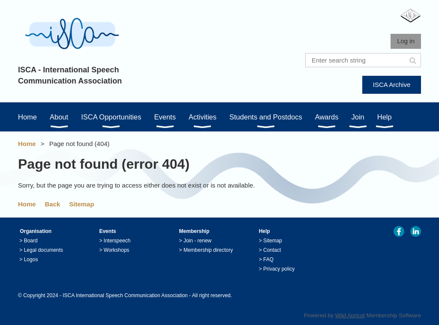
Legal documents (43, 250)
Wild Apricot (350, 315)
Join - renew (197, 241)
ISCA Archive (392, 84)
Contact (272, 250)
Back (52, 204)
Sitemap (81, 204)
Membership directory (208, 250)
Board (31, 241)
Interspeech (117, 241)
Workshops (116, 250)
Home (27, 143)
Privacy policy (279, 269)
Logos (31, 259)
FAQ (268, 259)
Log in (406, 41)
